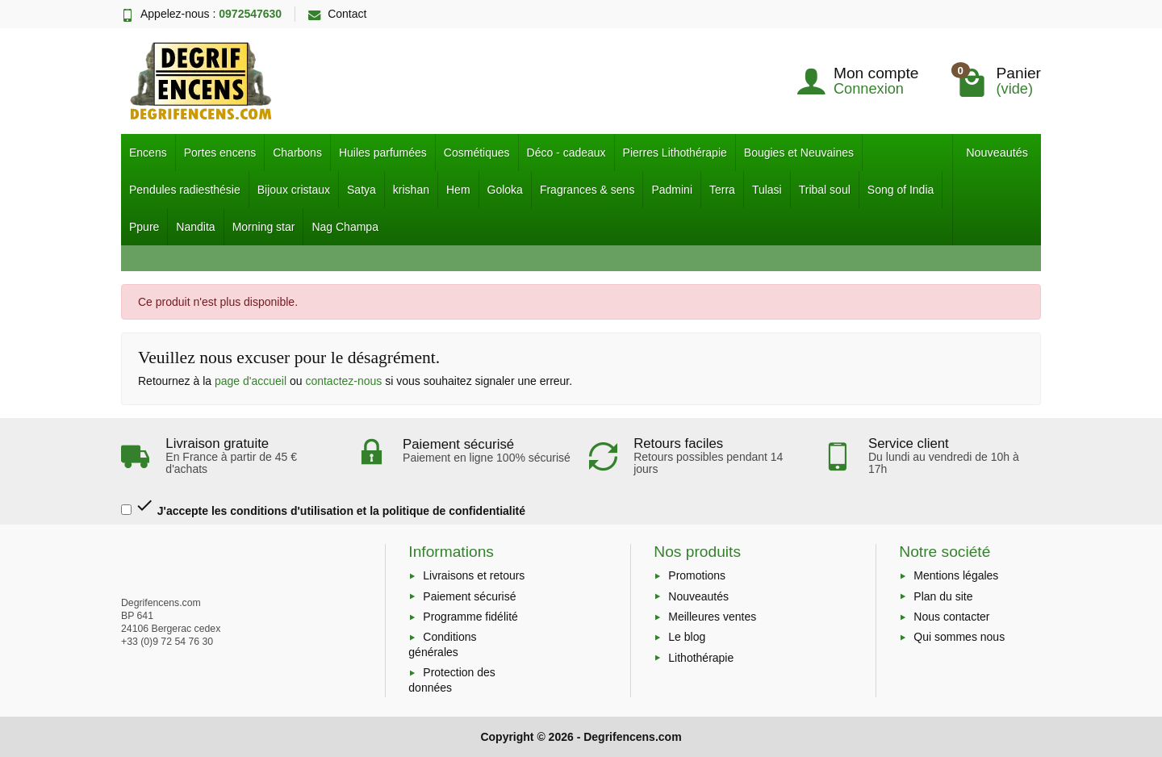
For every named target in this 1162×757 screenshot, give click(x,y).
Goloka (505, 189)
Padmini (671, 189)
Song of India (900, 189)
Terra (722, 189)
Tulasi (767, 189)
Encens (148, 152)
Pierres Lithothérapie (675, 152)
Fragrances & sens (587, 189)
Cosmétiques (477, 152)
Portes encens (220, 152)
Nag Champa (344, 226)
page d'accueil (250, 380)
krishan (411, 189)
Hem (458, 189)
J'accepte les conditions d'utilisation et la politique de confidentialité (323, 506)
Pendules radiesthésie (184, 189)
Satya (361, 189)
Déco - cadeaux (566, 152)
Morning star (263, 226)
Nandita (195, 226)
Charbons (297, 152)
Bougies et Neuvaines (799, 152)
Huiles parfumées (383, 152)
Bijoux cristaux (293, 189)
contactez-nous (343, 380)
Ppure (144, 226)
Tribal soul (825, 189)
